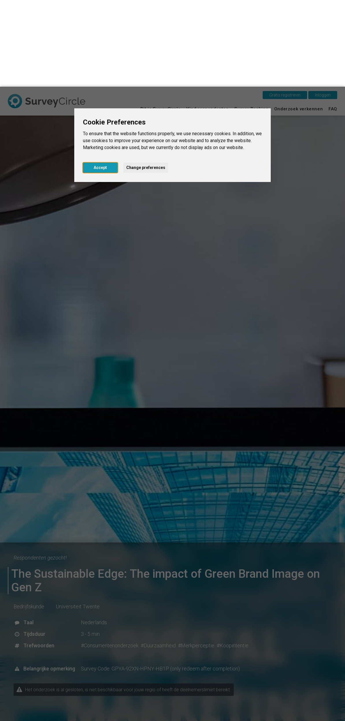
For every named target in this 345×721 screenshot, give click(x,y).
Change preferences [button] (145, 81)
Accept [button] (100, 81)
